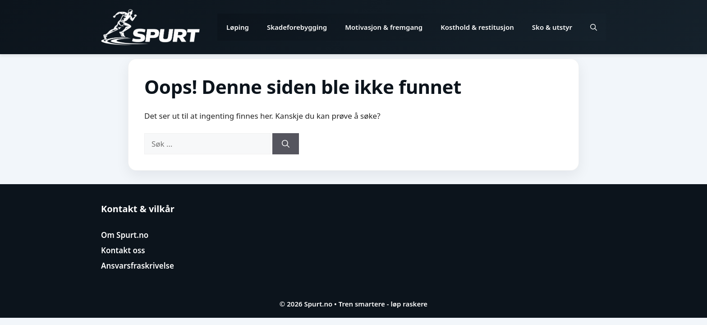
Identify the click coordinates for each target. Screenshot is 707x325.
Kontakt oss (123, 250)
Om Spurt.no (124, 235)
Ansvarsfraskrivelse (137, 265)
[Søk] (285, 144)
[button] (593, 27)
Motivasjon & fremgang (383, 27)
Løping (237, 27)
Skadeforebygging (297, 27)
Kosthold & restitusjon (477, 27)
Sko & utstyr (552, 27)
